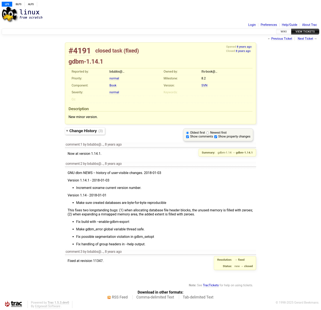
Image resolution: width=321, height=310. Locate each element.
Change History (86, 130)
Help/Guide (289, 25)
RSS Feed (120, 297)
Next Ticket (305, 39)
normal (114, 78)
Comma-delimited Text (155, 297)
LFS (7, 4)
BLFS (18, 4)
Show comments (201, 136)
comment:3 (74, 252)
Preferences (269, 25)
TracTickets (211, 285)
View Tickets (305, 31)
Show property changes (234, 136)
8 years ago (244, 46)
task (117, 50)
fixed (131, 50)
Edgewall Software (47, 306)
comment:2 (74, 164)
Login (252, 25)
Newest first (218, 133)
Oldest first (197, 133)
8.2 (203, 78)
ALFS (31, 4)
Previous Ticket (281, 39)
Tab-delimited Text (198, 297)
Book (113, 85)
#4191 (80, 50)
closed (103, 50)
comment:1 (74, 144)
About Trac (309, 25)
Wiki (284, 31)
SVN (204, 85)
